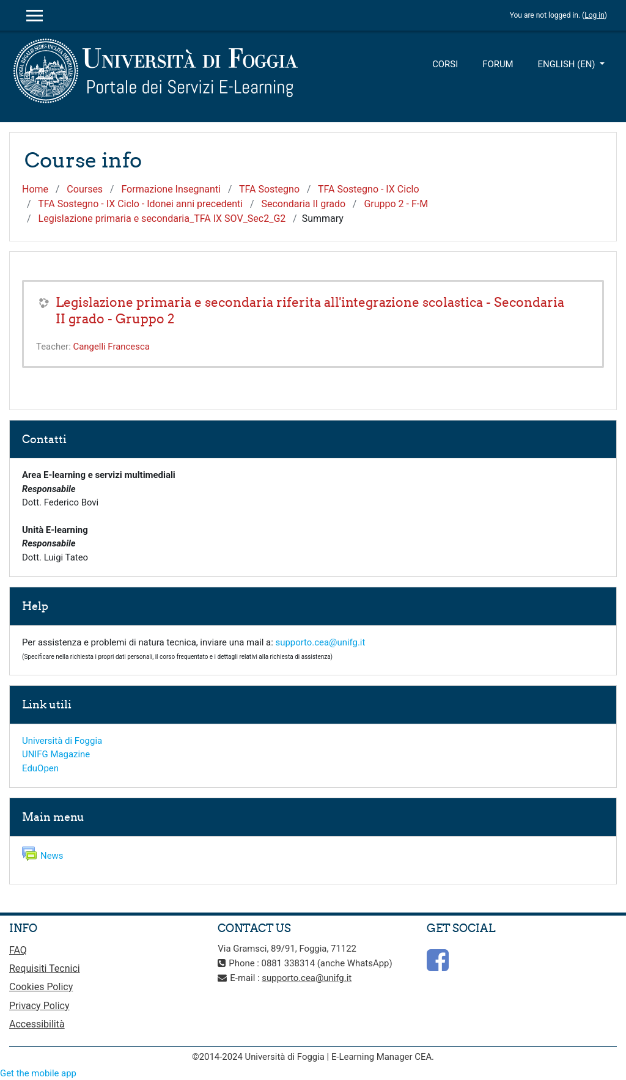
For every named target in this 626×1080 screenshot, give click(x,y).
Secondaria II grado (303, 204)
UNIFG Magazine (56, 754)
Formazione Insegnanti (171, 189)
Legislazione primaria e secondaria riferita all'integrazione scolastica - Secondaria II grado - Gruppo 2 (310, 310)
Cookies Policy (41, 987)
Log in (594, 15)
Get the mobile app (38, 1073)
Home (35, 189)
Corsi (445, 64)
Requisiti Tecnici (44, 968)
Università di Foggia (62, 740)
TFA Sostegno (269, 189)
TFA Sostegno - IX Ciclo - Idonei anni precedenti (140, 204)
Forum (497, 64)
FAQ (18, 950)
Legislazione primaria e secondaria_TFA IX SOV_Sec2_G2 (162, 218)
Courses (85, 189)
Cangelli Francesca (111, 346)
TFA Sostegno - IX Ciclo (368, 189)
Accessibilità (37, 1024)
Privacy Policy (39, 1006)
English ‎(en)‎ (568, 64)
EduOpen (40, 768)
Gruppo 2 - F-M (396, 204)
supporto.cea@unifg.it (321, 642)
